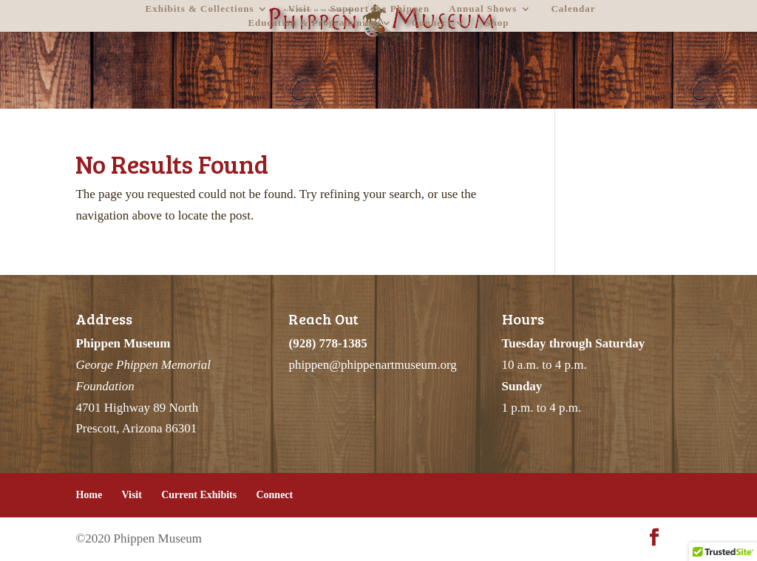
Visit (299, 9)
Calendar (573, 9)
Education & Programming (312, 23)
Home (88, 494)
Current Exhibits (199, 494)
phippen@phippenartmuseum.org (372, 365)
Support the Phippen (380, 9)
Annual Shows (483, 9)
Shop (497, 23)
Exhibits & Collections (200, 9)
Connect (431, 23)
